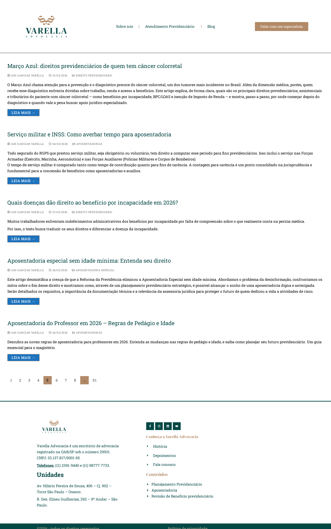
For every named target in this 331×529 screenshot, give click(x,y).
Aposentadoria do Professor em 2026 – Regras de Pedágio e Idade (90, 323)
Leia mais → (23, 112)
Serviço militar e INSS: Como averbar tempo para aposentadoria (89, 134)
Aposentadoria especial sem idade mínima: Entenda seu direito (89, 260)
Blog (211, 26)
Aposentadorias (87, 144)
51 (95, 380)
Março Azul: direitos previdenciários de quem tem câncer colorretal (94, 66)
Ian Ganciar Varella (25, 75)
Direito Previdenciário (92, 75)
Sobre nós (124, 26)
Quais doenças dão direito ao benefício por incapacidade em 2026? (92, 202)
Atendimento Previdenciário (170, 26)
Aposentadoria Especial (93, 270)
